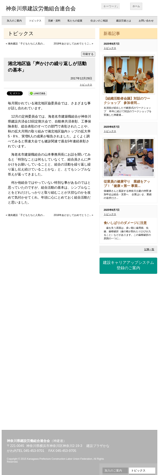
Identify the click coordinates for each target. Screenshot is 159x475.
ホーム (136, 6)
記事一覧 (149, 249)
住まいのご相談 (99, 20)
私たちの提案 (74, 20)
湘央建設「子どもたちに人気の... (26, 43)
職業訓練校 (128, 354)
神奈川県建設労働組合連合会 (41, 8)
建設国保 (128, 286)
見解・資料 (54, 20)
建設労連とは (123, 20)
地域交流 (128, 377)
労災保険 (128, 309)
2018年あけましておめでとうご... (72, 43)
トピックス (35, 20)
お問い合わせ (146, 20)
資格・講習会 (128, 331)
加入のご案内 (14, 20)
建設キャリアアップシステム (128, 265)
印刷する (88, 54)
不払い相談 (128, 400)
